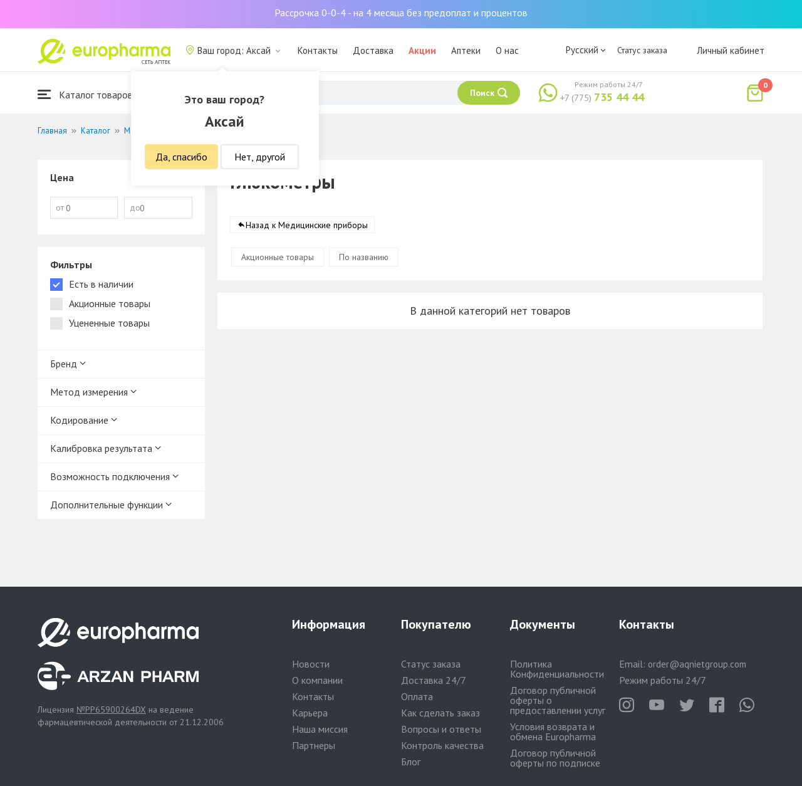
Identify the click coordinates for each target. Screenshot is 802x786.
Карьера (310, 712)
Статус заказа (642, 50)
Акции (422, 50)
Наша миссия (320, 729)
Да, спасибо (181, 156)
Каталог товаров (85, 94)
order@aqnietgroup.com (697, 664)
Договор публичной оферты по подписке (555, 758)
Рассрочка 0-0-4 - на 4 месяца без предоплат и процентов (401, 12)
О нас (507, 50)
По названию (363, 257)
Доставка (373, 50)
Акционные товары (277, 257)
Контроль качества (442, 745)
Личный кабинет (730, 50)
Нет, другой (259, 156)
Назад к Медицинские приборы (307, 225)
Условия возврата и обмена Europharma (553, 731)
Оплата (417, 696)
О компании (317, 680)
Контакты (318, 50)
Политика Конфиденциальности (557, 669)
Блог (410, 761)
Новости (311, 664)
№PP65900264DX (111, 709)
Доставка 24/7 (433, 680)
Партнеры (313, 745)
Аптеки (466, 50)
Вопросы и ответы (441, 729)
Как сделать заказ (440, 712)
